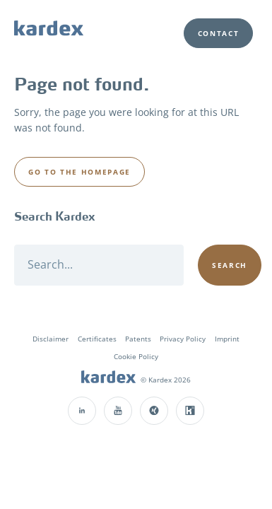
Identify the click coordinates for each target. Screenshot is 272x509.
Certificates (97, 339)
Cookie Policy (136, 356)
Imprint (227, 339)
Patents (138, 339)
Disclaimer (50, 339)
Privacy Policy (183, 339)
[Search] (99, 265)
